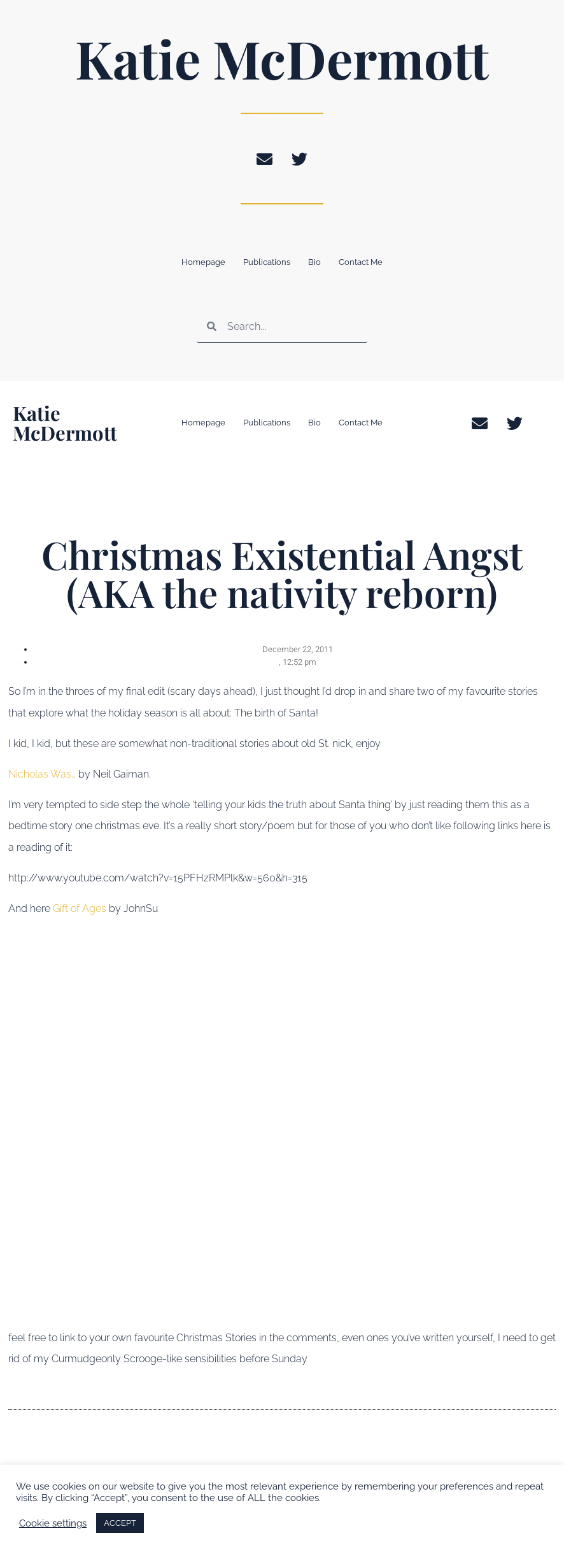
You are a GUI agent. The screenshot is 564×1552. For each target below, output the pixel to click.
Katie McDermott (282, 58)
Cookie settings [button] (53, 1523)
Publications (266, 262)
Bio (314, 262)
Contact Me (361, 262)
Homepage (203, 262)
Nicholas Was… (43, 774)
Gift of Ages (79, 908)
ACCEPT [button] (120, 1523)
